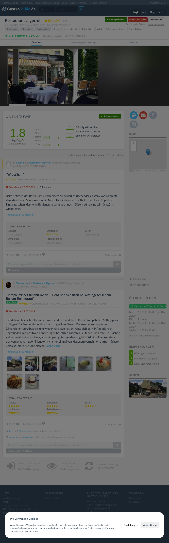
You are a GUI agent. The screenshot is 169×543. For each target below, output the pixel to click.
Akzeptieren (150, 524)
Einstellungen (130, 524)
